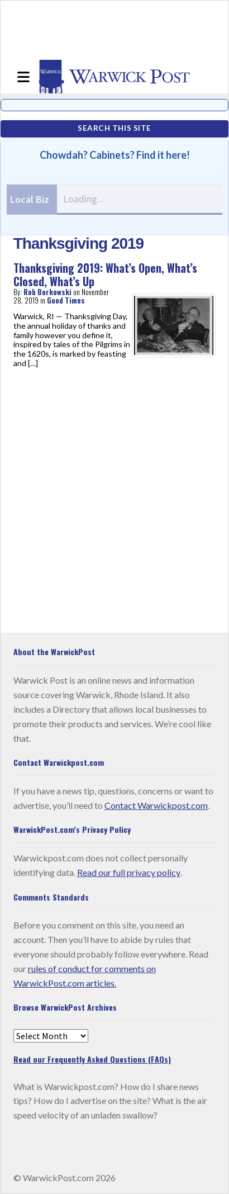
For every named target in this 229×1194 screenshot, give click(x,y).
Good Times (66, 300)
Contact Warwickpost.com (156, 805)
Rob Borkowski (47, 291)
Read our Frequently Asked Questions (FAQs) (92, 1059)
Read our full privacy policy (128, 872)
